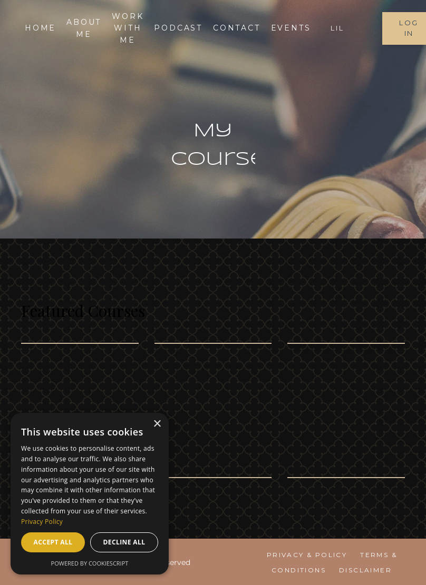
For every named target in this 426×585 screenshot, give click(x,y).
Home (40, 28)
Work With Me (127, 28)
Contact (236, 28)
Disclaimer (365, 570)
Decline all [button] (124, 542)
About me (83, 27)
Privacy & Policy (307, 555)
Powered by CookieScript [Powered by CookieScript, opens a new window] (90, 563)
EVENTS (291, 28)
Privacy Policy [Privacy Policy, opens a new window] (42, 521)
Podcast (178, 28)
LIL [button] (337, 28)
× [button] (157, 424)
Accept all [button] (53, 542)
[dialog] (90, 493)
